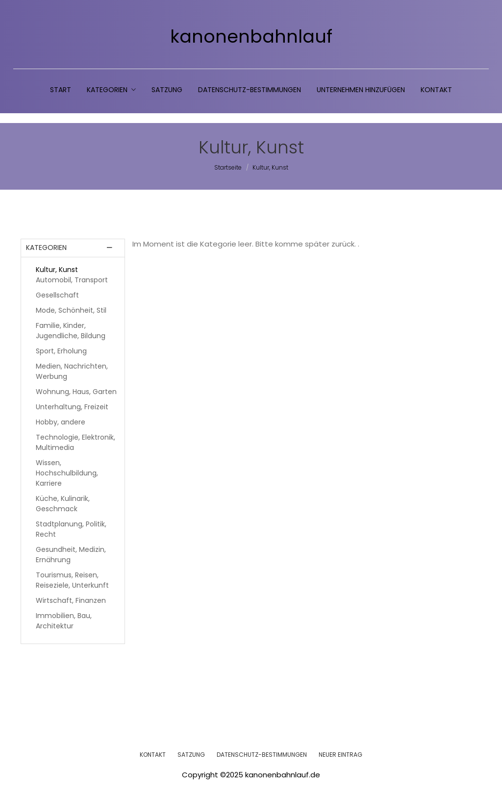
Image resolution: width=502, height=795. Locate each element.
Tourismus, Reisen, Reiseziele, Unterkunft (72, 580)
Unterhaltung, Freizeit (72, 407)
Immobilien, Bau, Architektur (64, 621)
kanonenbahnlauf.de (282, 775)
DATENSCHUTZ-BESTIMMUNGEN (262, 754)
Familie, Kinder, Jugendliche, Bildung (70, 331)
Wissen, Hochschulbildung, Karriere (67, 473)
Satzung (166, 90)
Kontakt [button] (436, 90)
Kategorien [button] (111, 90)
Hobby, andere (60, 422)
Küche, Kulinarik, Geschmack (63, 504)
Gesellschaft (57, 295)
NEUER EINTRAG (340, 754)
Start (60, 90)
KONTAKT (153, 754)
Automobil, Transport (72, 280)
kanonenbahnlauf (251, 37)
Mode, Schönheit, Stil (71, 310)
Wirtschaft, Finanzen (71, 600)
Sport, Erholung (61, 351)
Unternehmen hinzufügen (361, 90)
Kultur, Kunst (57, 269)
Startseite (228, 167)
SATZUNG (191, 754)
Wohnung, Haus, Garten (76, 392)
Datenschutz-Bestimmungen (249, 90)
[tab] (73, 247)
